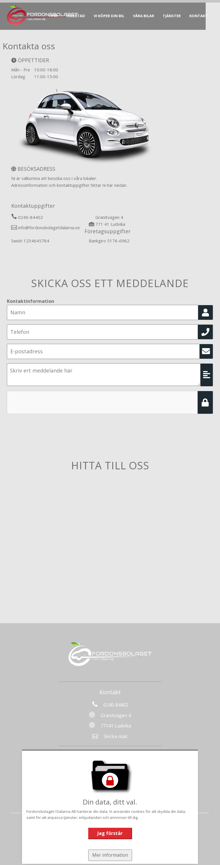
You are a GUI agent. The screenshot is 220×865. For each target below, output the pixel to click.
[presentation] (50, 402)
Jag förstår (110, 833)
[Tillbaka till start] (45, 14)
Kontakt (201, 15)
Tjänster (174, 15)
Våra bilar (146, 15)
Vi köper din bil (111, 15)
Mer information (110, 855)
